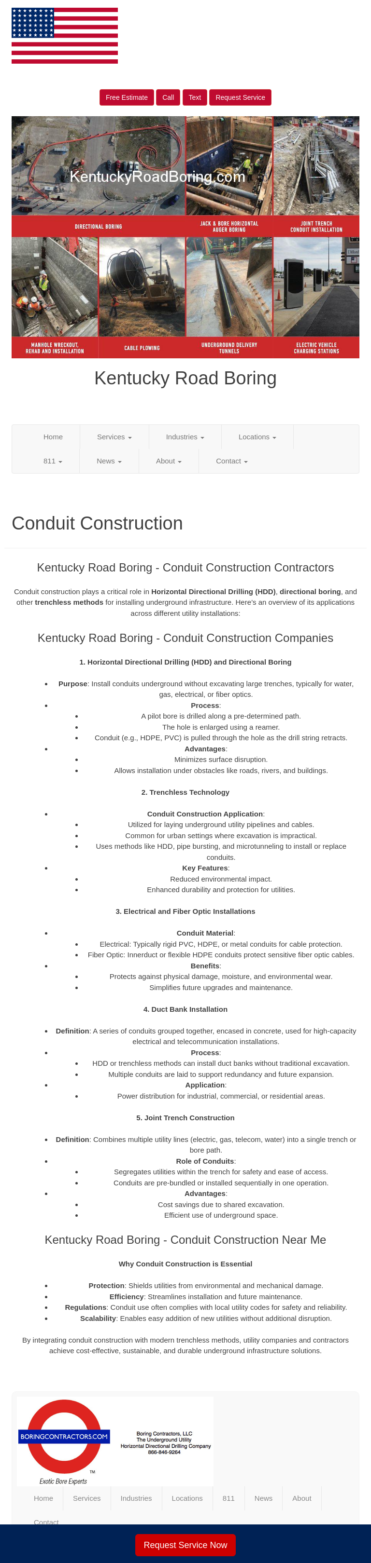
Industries (185, 437)
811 (52, 461)
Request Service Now (185, 1545)
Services (114, 437)
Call (168, 97)
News (109, 461)
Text (195, 97)
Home (53, 437)
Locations (257, 437)
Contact (232, 461)
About (169, 461)
